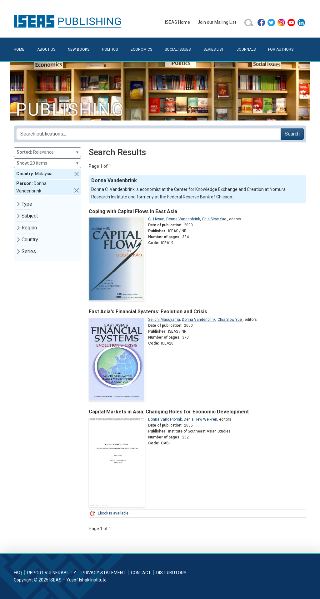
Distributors (171, 572)
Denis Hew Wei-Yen (200, 419)
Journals (246, 49)
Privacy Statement (104, 572)
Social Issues (178, 49)
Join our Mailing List (217, 22)
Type (27, 204)
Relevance (47, 152)
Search (292, 134)
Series (29, 251)
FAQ (18, 572)
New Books (78, 49)
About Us (46, 49)
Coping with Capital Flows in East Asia (133, 211)
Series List (213, 49)
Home (19, 49)
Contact (141, 572)
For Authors (280, 49)
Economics (141, 49)
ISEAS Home (177, 22)
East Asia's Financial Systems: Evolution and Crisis (148, 312)
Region (29, 228)
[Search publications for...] (148, 134)
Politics (110, 49)
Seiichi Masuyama (164, 319)
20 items (47, 163)
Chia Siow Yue (214, 219)
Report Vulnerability (51, 572)
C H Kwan (156, 219)
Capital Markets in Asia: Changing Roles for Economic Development (169, 412)
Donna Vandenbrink (183, 219)
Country (30, 240)
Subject (30, 216)
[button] (76, 174)
